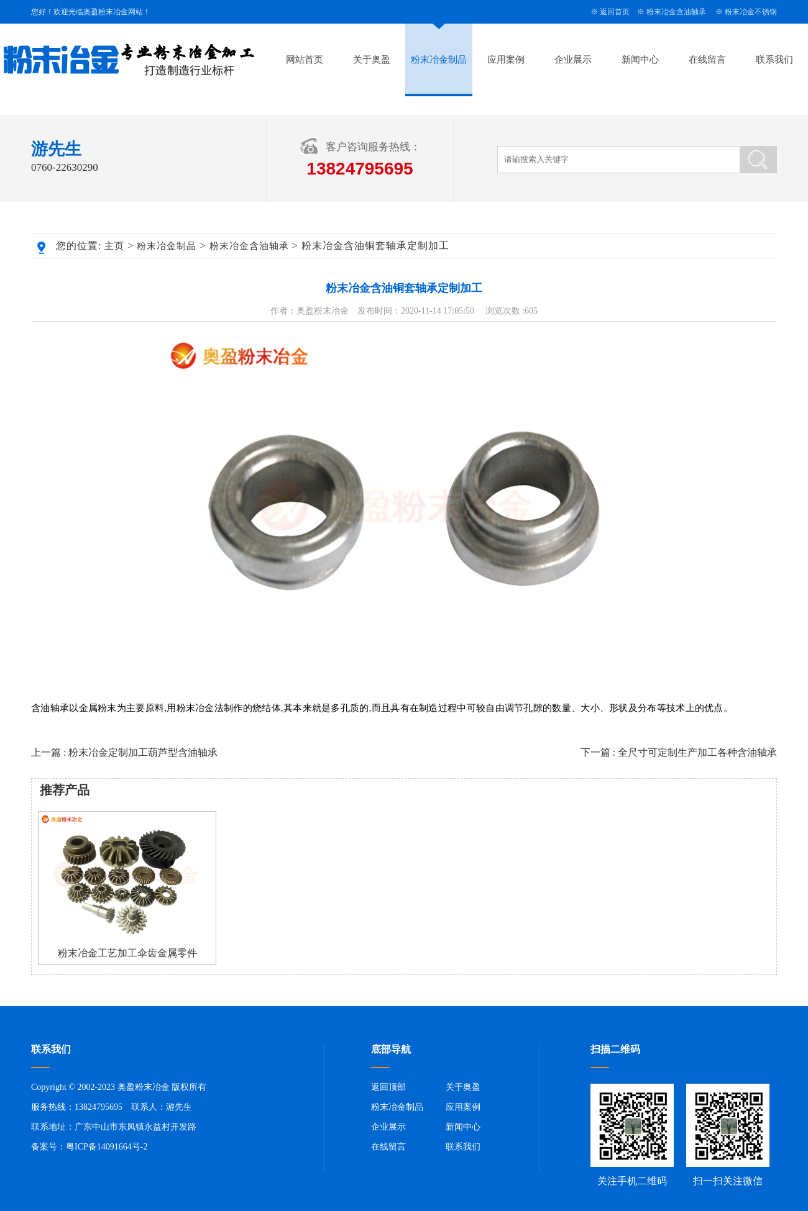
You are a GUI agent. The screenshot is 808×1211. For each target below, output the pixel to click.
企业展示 (573, 60)
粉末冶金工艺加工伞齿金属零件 (127, 953)
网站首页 (304, 60)
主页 (114, 246)
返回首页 (615, 11)
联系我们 (774, 60)
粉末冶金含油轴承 (676, 11)
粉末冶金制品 (439, 60)
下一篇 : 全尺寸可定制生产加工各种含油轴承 (679, 752)
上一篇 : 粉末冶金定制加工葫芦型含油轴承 (124, 752)
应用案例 (506, 60)
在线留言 (707, 60)
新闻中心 (640, 60)
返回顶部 (388, 1087)
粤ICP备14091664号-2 (106, 1146)
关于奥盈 (371, 60)
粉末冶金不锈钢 (751, 11)
